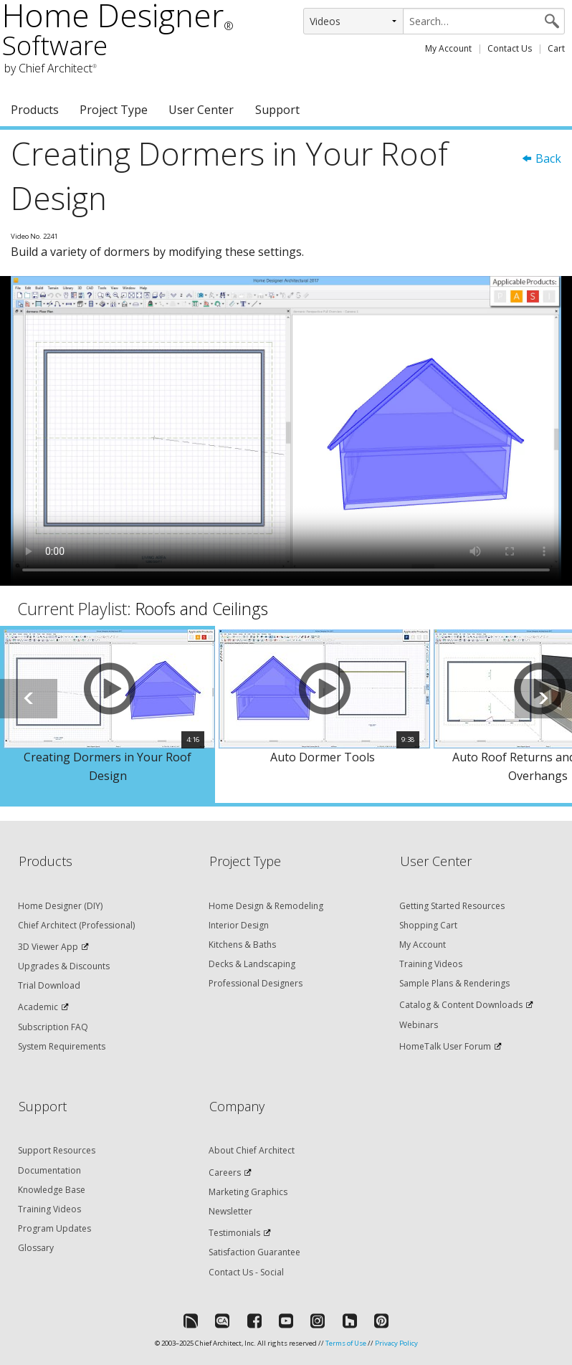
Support (277, 110)
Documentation (49, 1170)
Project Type (114, 110)
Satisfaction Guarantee (254, 1252)
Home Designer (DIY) (60, 906)
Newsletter (230, 1211)
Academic (38, 1007)
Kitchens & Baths (242, 944)
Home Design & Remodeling (266, 906)
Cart (556, 48)
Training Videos (430, 964)
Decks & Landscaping (252, 964)
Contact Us (509, 48)
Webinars (418, 1025)
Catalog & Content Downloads (461, 1005)
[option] (107, 714)
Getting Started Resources (452, 906)
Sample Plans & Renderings (454, 983)
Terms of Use (345, 1343)
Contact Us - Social (246, 1272)
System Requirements (61, 1046)
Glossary (36, 1248)
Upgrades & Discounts (64, 966)
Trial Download (49, 985)
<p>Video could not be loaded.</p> (286, 431)
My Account (448, 48)
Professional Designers (255, 983)
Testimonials (234, 1233)
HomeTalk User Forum (445, 1046)
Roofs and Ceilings (201, 608)
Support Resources (56, 1150)
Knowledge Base (51, 1190)
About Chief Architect (252, 1150)
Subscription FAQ (53, 1027)
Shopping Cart (428, 925)
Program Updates (54, 1228)
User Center (201, 110)
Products (35, 110)
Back (541, 158)
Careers (225, 1172)
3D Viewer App (48, 947)
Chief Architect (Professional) (76, 925)
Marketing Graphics (248, 1192)
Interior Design (239, 925)
